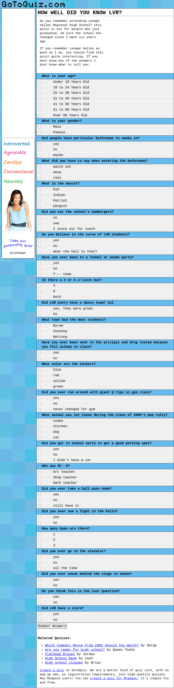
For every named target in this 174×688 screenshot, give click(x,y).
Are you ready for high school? (75, 650)
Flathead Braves (60, 654)
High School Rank (61, 658)
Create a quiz (52, 670)
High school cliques (64, 663)
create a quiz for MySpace (113, 678)
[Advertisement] (142, 44)
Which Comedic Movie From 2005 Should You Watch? (92, 645)
